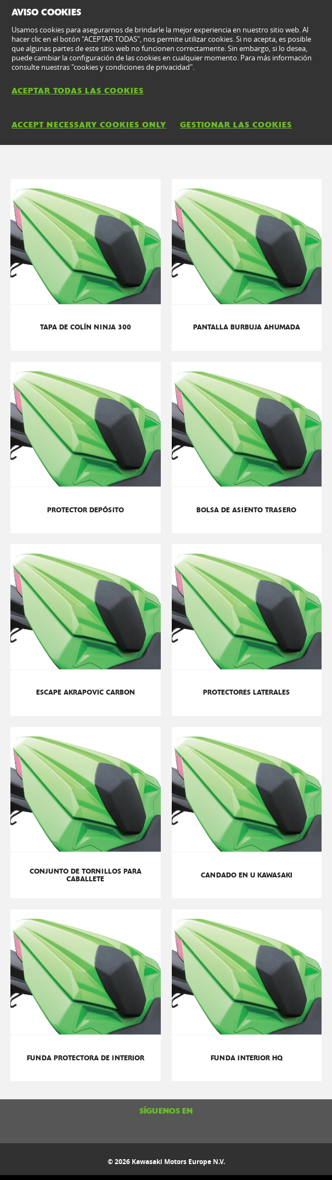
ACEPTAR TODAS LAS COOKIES (78, 91)
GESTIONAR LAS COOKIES (236, 125)
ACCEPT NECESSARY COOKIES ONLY (89, 125)
